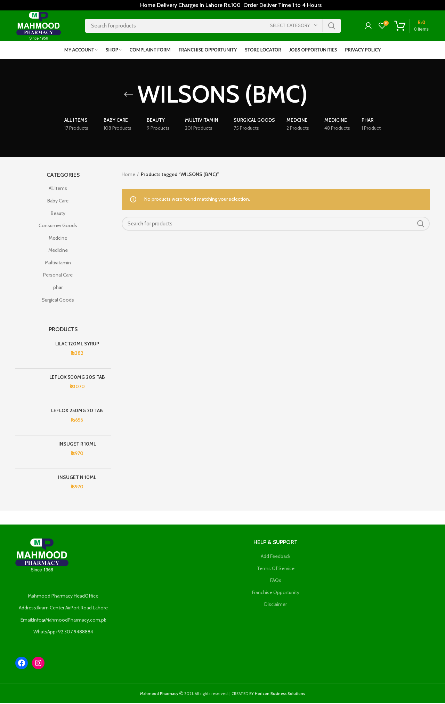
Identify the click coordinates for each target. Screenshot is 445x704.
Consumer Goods (58, 226)
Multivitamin (58, 263)
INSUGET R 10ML (77, 444)
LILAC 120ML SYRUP (77, 344)
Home (128, 175)
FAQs (275, 581)
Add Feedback (275, 557)
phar (58, 288)
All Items (58, 189)
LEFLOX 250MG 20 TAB (77, 411)
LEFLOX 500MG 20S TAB (77, 378)
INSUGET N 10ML (77, 478)
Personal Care (58, 276)
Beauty (58, 214)
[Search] (213, 26)
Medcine (58, 238)
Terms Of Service (275, 569)
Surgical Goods (58, 300)
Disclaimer (275, 605)
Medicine (58, 251)
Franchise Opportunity (275, 593)
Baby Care (57, 201)
